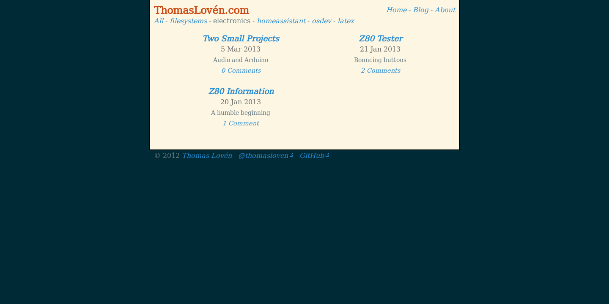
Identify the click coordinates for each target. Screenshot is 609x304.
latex (345, 20)
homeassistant (281, 20)
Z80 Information (241, 90)
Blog (420, 9)
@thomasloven (263, 154)
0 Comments (241, 70)
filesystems (188, 20)
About (445, 9)
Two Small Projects (240, 38)
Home (396, 9)
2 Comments (380, 70)
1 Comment (240, 123)
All (158, 20)
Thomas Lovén (207, 154)
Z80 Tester (380, 38)
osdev (321, 20)
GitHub (311, 154)
